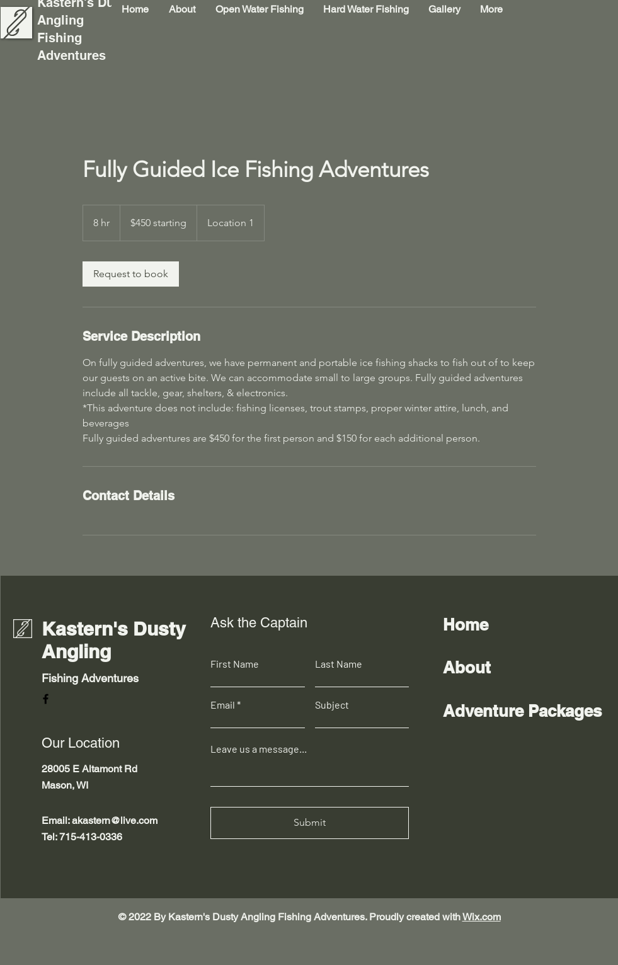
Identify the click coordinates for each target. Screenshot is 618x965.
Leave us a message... (258, 749)
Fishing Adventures (90, 678)
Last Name (338, 664)
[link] (131, 274)
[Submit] (309, 823)
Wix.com (481, 917)
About (467, 667)
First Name (234, 664)
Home (465, 624)
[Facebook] (45, 698)
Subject (332, 705)
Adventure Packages (522, 711)
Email (222, 705)
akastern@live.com (114, 820)
